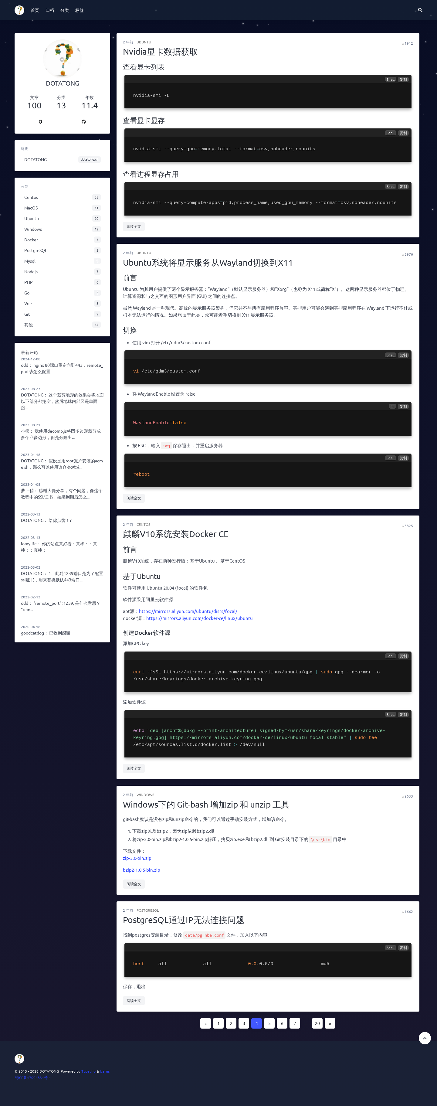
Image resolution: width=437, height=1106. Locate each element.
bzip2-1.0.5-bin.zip (141, 870)
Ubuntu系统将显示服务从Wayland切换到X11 (208, 262)
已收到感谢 (59, 632)
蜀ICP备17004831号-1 (33, 1077)
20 (317, 1023)
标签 (79, 10)
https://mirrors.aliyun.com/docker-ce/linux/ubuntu (199, 618)
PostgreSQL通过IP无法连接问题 (183, 920)
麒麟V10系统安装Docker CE (176, 534)
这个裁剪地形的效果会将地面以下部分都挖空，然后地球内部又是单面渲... (62, 401)
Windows (145, 794)
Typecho (88, 1071)
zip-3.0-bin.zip (137, 858)
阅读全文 (134, 226)
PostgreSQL (148, 910)
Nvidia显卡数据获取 (160, 51)
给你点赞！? (60, 520)
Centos (143, 524)
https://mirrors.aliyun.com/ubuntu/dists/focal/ (188, 611)
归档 (50, 10)
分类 (64, 10)
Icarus (105, 1071)
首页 (35, 10)
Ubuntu (144, 41)
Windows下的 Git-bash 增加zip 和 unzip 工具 (206, 804)
